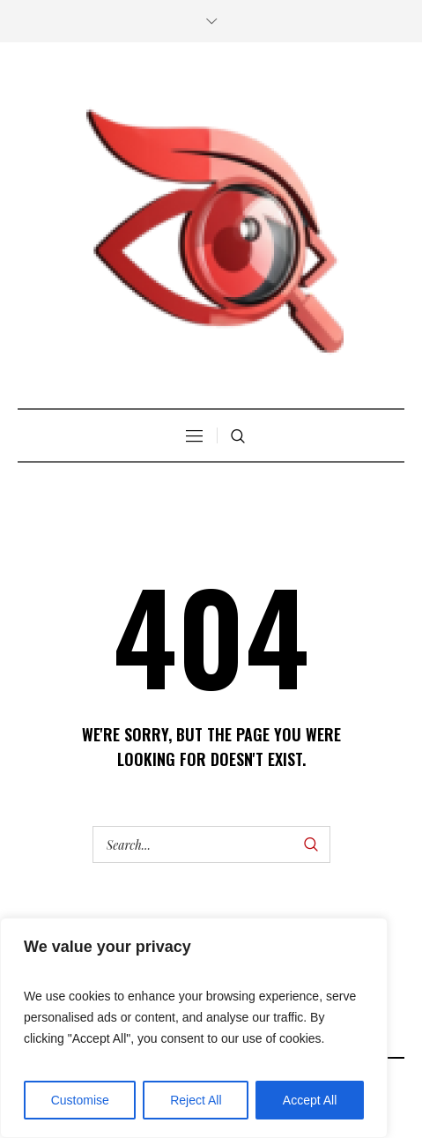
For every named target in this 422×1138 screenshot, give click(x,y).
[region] (194, 1028)
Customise (80, 1100)
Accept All (310, 1100)
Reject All (195, 1100)
